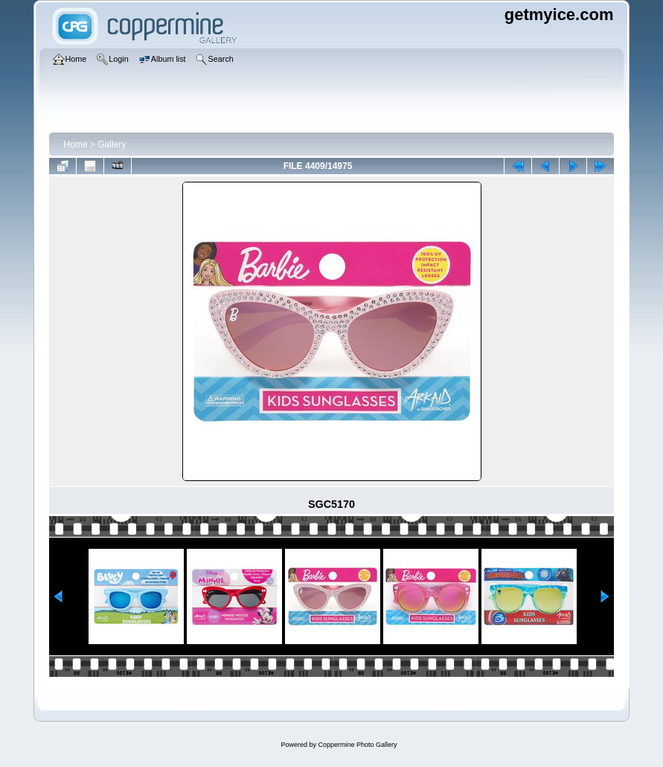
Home (76, 144)
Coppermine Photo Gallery (357, 744)
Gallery (111, 144)
